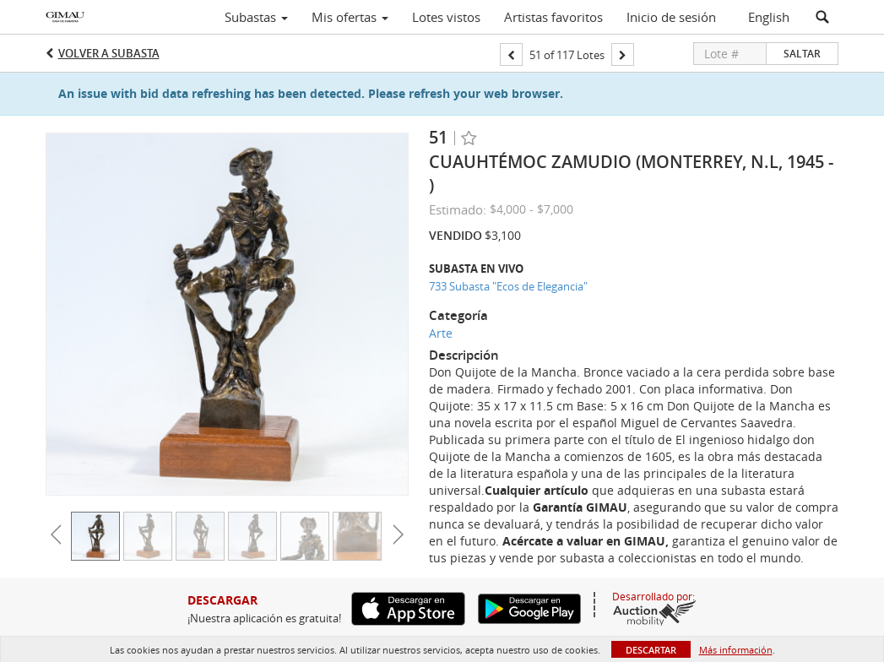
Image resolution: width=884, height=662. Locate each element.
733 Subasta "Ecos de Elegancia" (508, 286)
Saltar (802, 53)
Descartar (651, 649)
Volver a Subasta (109, 53)
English (768, 16)
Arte (441, 333)
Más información (736, 649)
